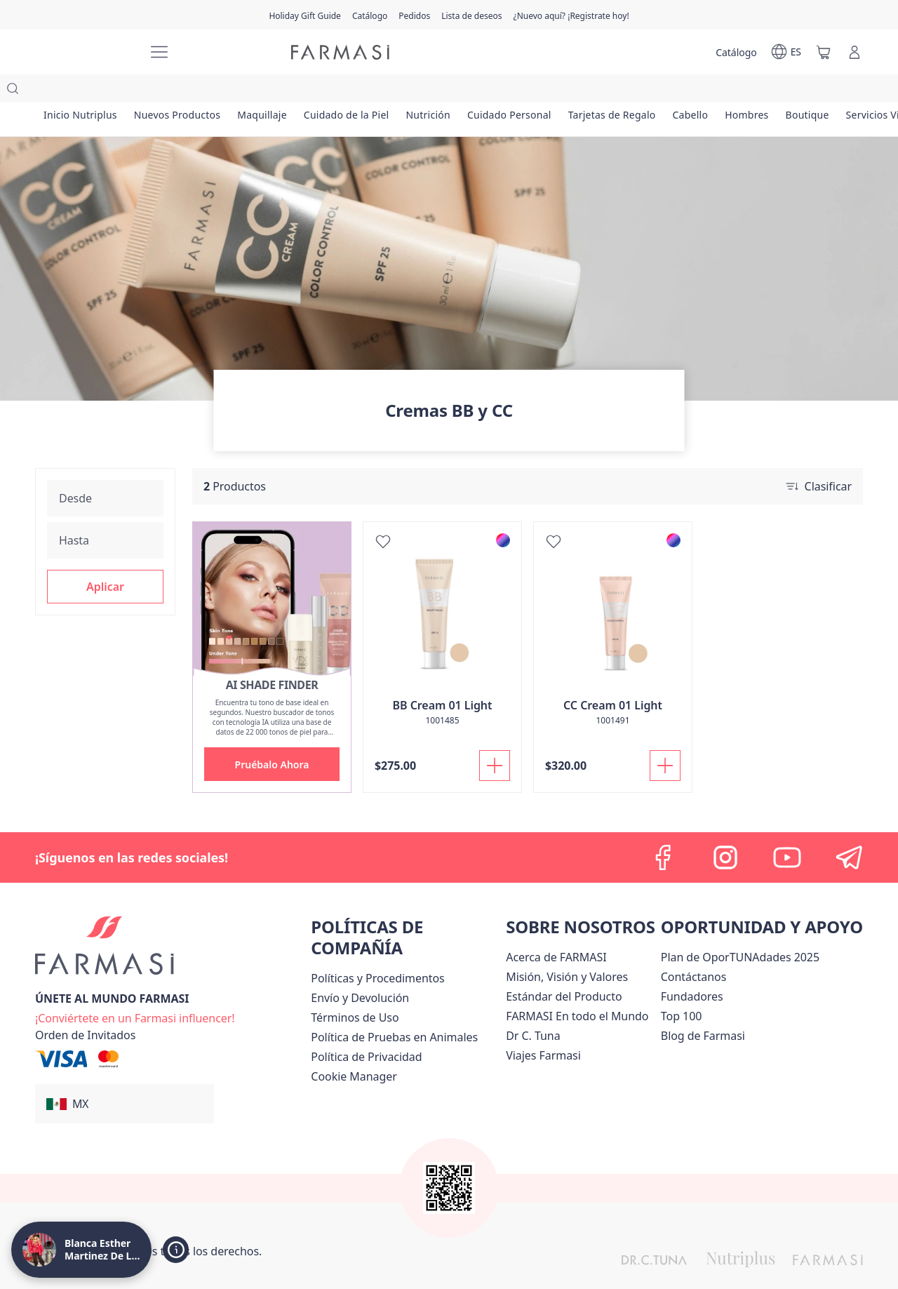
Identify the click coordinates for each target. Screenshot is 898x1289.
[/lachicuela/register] (414, 14)
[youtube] (787, 829)
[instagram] (725, 829)
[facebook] (664, 829)
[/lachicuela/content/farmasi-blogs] (703, 1008)
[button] (105, 558)
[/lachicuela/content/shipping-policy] (360, 970)
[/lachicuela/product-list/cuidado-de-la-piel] (363, 91)
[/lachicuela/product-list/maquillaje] (274, 91)
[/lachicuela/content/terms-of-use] (354, 989)
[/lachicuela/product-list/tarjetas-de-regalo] (644, 91)
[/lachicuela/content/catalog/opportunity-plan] (740, 929)
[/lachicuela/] (84, 52)
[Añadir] (494, 737)
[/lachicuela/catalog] (370, 14)
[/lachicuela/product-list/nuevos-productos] (184, 91)
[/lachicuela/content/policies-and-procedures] (377, 950)
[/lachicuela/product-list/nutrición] (450, 91)
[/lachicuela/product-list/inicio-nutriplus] (82, 91)
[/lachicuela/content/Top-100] (681, 988)
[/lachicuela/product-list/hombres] (788, 91)
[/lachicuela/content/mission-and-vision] (567, 949)
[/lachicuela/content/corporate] (577, 988)
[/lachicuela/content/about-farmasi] (556, 929)
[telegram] (849, 829)
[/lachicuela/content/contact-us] (694, 949)
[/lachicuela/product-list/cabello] (727, 91)
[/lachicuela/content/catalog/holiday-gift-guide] (305, 14)
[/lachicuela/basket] (823, 52)
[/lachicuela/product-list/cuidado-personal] (536, 91)
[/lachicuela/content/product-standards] (564, 968)
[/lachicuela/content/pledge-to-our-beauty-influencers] (533, 1008)
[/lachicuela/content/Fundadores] (692, 968)
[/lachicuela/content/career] (543, 1027)
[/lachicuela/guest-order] (85, 1007)
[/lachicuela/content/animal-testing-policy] (394, 1009)
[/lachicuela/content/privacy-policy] (366, 1029)
